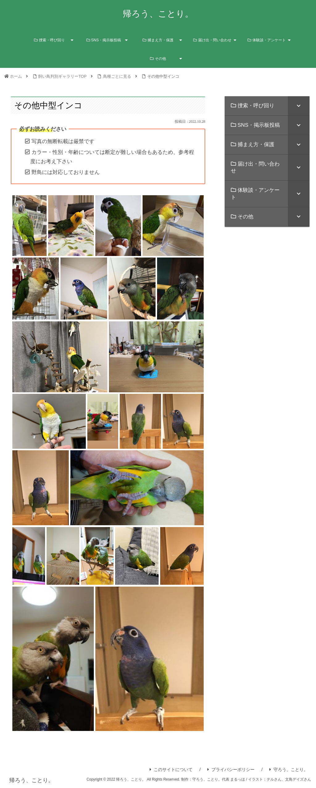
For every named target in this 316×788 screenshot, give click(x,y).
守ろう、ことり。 (288, 769)
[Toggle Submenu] (299, 105)
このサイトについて (171, 769)
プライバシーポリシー (231, 769)
